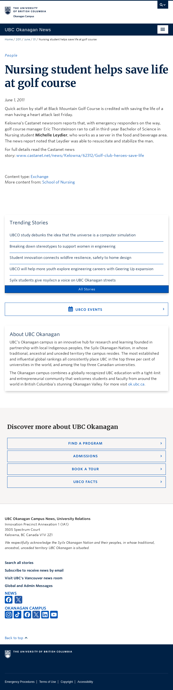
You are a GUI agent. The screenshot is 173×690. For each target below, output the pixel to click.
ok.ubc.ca (136, 384)
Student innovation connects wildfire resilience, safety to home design (70, 258)
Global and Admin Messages (29, 586)
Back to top (16, 638)
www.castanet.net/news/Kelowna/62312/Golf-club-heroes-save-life (80, 155)
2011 (18, 39)
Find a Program (85, 443)
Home (9, 39)
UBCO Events (88, 309)
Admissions (85, 456)
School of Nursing (58, 182)
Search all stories (19, 563)
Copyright (67, 682)
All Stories (86, 289)
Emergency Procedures (20, 682)
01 (34, 39)
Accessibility (85, 682)
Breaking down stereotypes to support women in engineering (62, 246)
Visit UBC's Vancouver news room (33, 578)
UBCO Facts (85, 482)
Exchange (39, 176)
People (11, 55)
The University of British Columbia (62, 10)
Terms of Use (47, 682)
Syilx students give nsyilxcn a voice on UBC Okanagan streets (63, 280)
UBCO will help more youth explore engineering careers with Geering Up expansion (81, 269)
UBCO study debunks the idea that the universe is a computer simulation (73, 235)
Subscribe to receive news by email (34, 570)
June (27, 39)
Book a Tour (85, 469)
